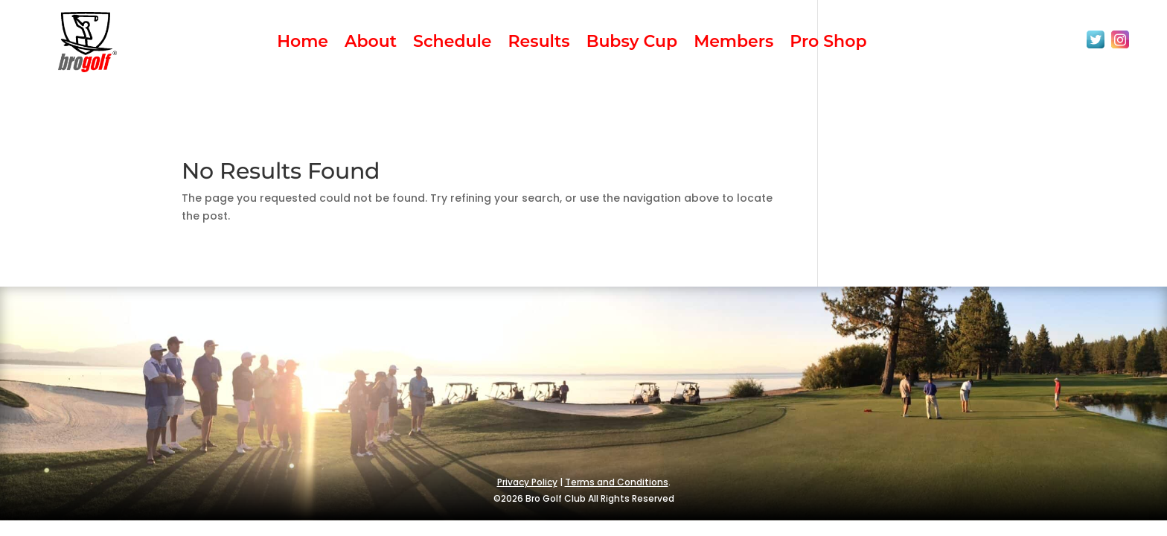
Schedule (452, 43)
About (371, 43)
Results (539, 43)
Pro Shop (828, 43)
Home (302, 43)
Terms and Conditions (616, 482)
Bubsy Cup (631, 43)
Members (733, 43)
